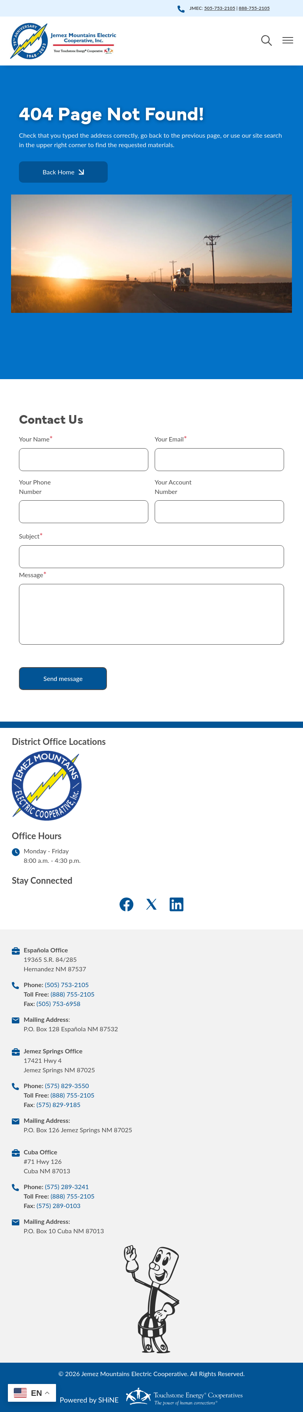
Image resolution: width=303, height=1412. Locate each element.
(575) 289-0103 (58, 1205)
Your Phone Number (35, 486)
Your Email (169, 439)
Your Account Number (173, 486)
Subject (29, 536)
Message (31, 574)
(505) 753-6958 (58, 1003)
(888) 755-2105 (72, 994)
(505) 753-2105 (67, 984)
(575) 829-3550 (67, 1085)
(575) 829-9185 (58, 1104)
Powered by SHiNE (89, 1399)
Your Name (34, 439)
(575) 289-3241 (67, 1186)
